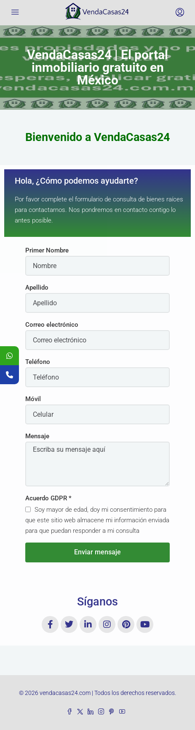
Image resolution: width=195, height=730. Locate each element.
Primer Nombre (47, 250)
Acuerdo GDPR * (48, 498)
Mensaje (37, 436)
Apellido (36, 287)
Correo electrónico (51, 324)
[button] (97, 137)
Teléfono (37, 362)
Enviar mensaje (97, 552)
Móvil (33, 399)
